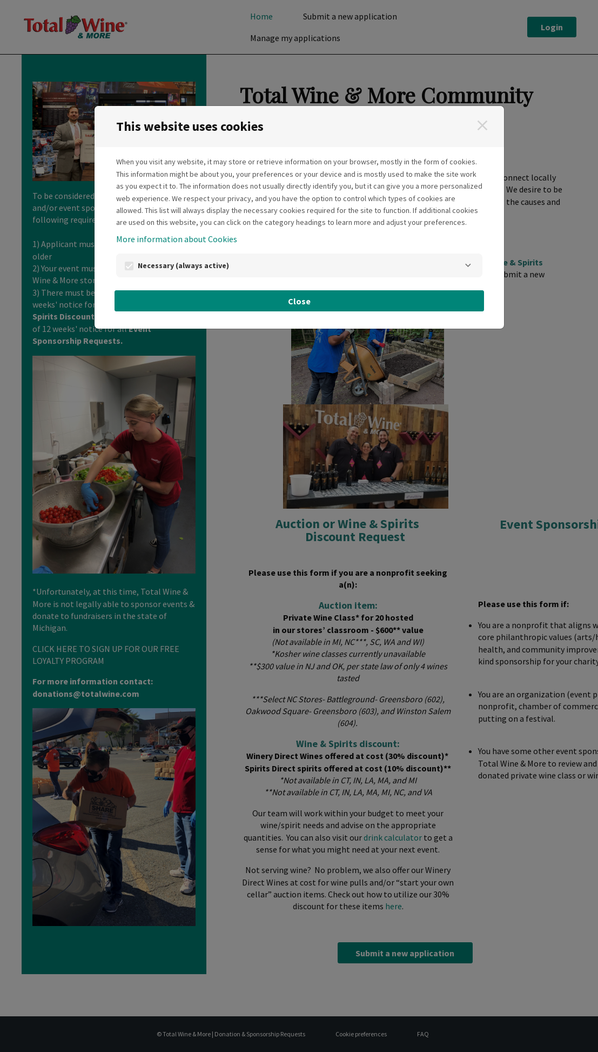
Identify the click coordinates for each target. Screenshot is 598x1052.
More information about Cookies (176, 239)
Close (299, 301)
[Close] (482, 125)
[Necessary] (468, 265)
